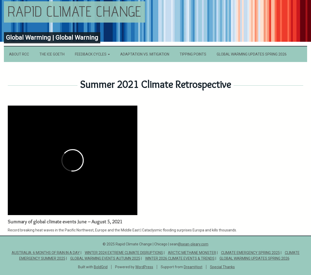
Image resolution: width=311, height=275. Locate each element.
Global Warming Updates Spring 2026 (252, 54)
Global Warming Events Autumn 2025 (105, 258)
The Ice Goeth (52, 54)
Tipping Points (193, 54)
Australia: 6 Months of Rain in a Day (46, 253)
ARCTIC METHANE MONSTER (192, 253)
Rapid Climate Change (74, 11)
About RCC (19, 54)
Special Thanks (222, 267)
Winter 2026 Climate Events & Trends (180, 258)
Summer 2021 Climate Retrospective (155, 84)
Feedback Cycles (92, 54)
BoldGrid (101, 267)
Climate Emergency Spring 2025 (250, 253)
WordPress (144, 267)
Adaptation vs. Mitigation (144, 54)
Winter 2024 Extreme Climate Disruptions (124, 253)
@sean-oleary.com (193, 244)
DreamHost (193, 267)
